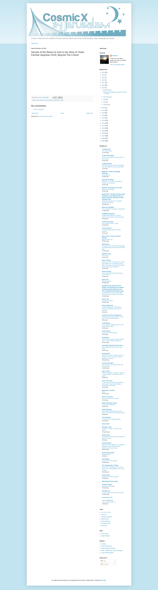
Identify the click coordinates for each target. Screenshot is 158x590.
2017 (103, 110)
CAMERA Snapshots (108, 213)
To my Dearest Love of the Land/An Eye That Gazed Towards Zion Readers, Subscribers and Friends (113, 384)
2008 (103, 133)
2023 (103, 77)
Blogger (104, 580)
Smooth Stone (106, 417)
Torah (61, 100)
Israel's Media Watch (107, 553)
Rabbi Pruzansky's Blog (109, 403)
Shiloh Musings (107, 409)
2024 (103, 75)
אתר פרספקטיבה (107, 497)
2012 (103, 123)
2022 (103, 80)
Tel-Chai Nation (107, 443)
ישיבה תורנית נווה (106, 512)
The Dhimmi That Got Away (109, 332)
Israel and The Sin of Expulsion (111, 315)
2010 (103, 128)
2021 (103, 82)
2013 (103, 120)
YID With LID (106, 491)
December (106, 90)
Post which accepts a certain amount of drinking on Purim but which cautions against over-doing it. (113, 356)
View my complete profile (117, 64)
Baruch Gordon (44, 100)
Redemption (56, 100)
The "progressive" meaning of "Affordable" (113, 209)
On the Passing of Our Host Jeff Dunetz (113, 492)
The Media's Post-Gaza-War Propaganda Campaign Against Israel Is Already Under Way (113, 247)
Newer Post (35, 113)
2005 (103, 141)
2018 (103, 108)
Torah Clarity (106, 475)
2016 (103, 113)
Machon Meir (105, 519)
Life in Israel (106, 371)
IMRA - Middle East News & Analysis (112, 550)
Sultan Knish (106, 435)
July (104, 99)
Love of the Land (107, 380)
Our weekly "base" (107, 151)
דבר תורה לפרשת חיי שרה (109, 502)
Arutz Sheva (104, 533)
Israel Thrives (106, 331)
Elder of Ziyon (106, 260)
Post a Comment (39, 109)
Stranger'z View (107, 427)
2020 (103, 85)
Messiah (50, 100)
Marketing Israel (106, 281)
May (104, 102)
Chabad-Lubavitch (106, 517)
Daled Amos (106, 244)
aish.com (104, 514)
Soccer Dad (105, 424)
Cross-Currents (107, 228)
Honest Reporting (107, 305)
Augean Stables (107, 163)
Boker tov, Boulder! (108, 207)
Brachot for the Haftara (108, 189)
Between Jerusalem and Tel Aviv (112, 187)
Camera (103, 544)
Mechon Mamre (105, 521)
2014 (103, 118)
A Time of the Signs (108, 155)
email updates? (106, 175)
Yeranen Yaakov (107, 484)
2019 (103, 87)
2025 (103, 72)
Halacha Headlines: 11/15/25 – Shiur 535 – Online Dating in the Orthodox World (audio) (113, 374)
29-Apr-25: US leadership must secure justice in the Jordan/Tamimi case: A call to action (113, 468)
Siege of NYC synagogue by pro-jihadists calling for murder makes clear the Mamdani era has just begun (113, 446)
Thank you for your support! (109, 460)
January (105, 104)
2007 (103, 136)
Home (62, 113)
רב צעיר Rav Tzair (107, 500)
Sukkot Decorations (107, 300)
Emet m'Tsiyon (106, 271)
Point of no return (107, 397)
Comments (105, 564)
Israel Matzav (106, 323)
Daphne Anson (106, 254)
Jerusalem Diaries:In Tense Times (112, 345)
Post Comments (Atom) (46, 116)
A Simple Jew (106, 149)
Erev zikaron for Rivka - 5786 (110, 223)
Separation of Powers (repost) (110, 476)
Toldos (104, 392)
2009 (103, 130)
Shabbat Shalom (106, 454)
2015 (103, 115)
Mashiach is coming (108, 390)
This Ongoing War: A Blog (110, 465)
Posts (103, 561)
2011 (103, 125)
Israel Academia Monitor (108, 548)
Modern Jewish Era (107, 239)
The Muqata (105, 459)
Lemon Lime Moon (108, 363)
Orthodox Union (106, 523)
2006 (103, 138)
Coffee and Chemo (108, 222)
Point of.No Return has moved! (110, 398)
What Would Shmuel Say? (110, 481)
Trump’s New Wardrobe (108, 404)
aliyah (37, 100)
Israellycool (105, 337)
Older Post (89, 113)
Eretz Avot (105, 279)
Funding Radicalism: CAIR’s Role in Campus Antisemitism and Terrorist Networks (112, 308)
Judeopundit (106, 353)
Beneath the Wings (108, 180)
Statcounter (34, 43)
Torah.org (104, 525)
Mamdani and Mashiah (108, 486)
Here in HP (105, 299)
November (106, 97)
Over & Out (105, 255)
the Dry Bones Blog (108, 452)
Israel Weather (105, 536)
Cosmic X (115, 55)
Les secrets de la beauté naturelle (111, 419)
